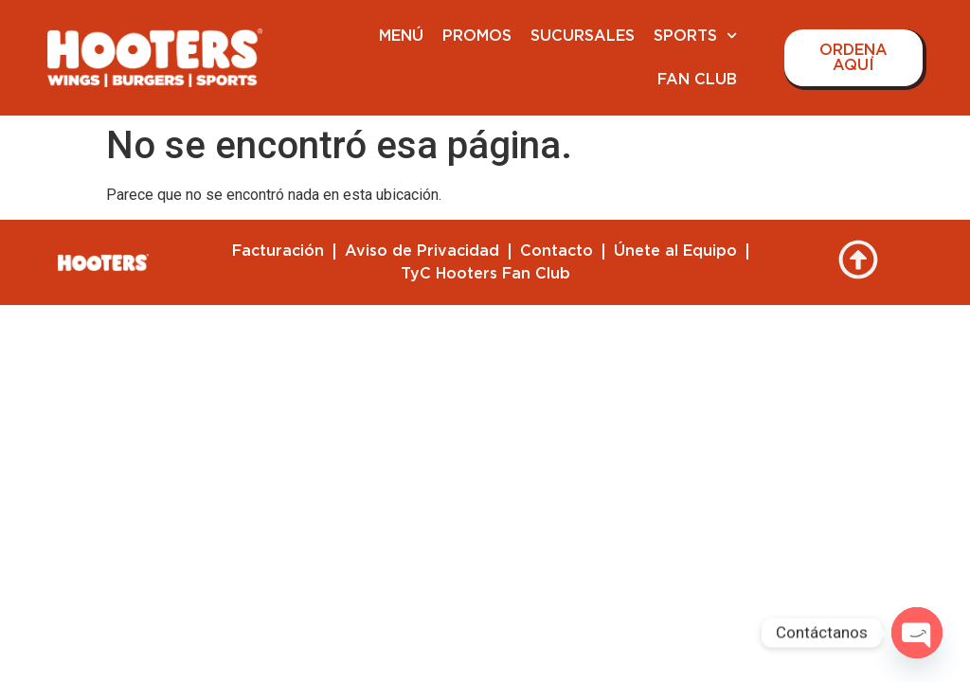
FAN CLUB (697, 79)
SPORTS (695, 35)
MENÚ (401, 36)
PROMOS (477, 36)
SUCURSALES (582, 36)
